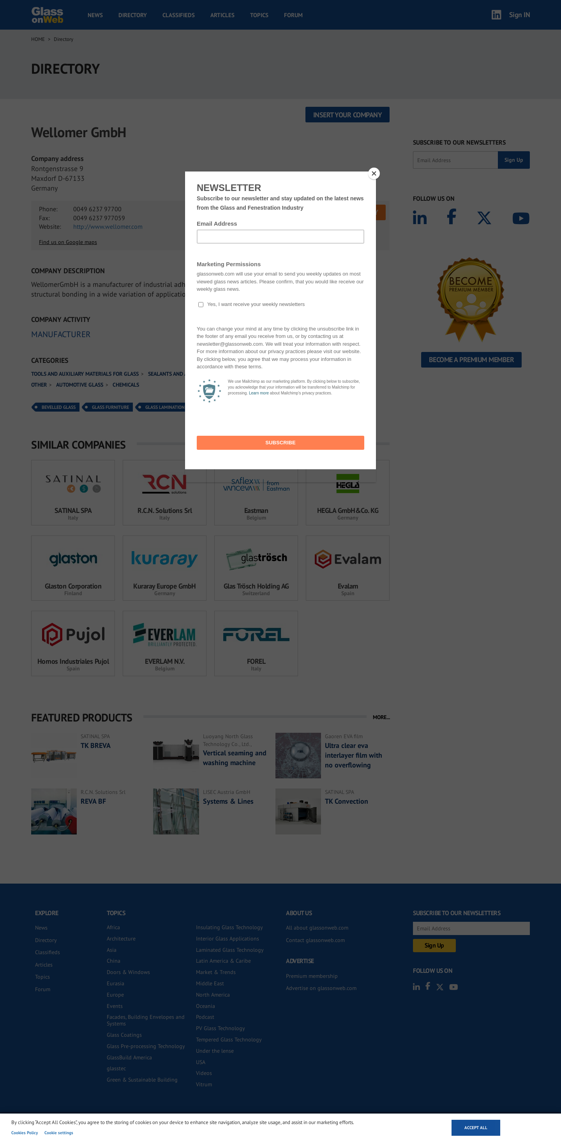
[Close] (374, 173)
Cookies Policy (24, 1132)
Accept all (475, 1127)
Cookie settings (58, 1132)
